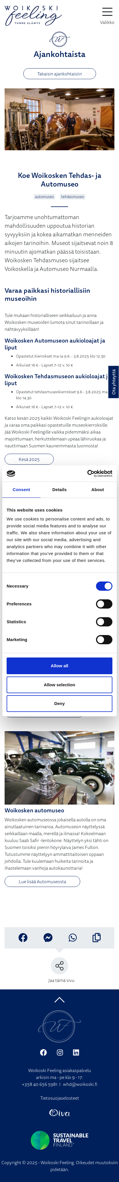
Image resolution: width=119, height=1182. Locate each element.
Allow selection (59, 684)
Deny (59, 703)
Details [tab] (59, 489)
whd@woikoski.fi (80, 1084)
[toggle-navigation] (107, 16)
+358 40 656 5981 (39, 1084)
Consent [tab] (21, 489)
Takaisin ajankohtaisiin (59, 73)
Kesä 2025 (29, 459)
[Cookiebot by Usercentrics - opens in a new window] (87, 473)
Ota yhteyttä (113, 382)
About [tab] (97, 489)
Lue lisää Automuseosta (42, 881)
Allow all (59, 665)
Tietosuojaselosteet (59, 1098)
